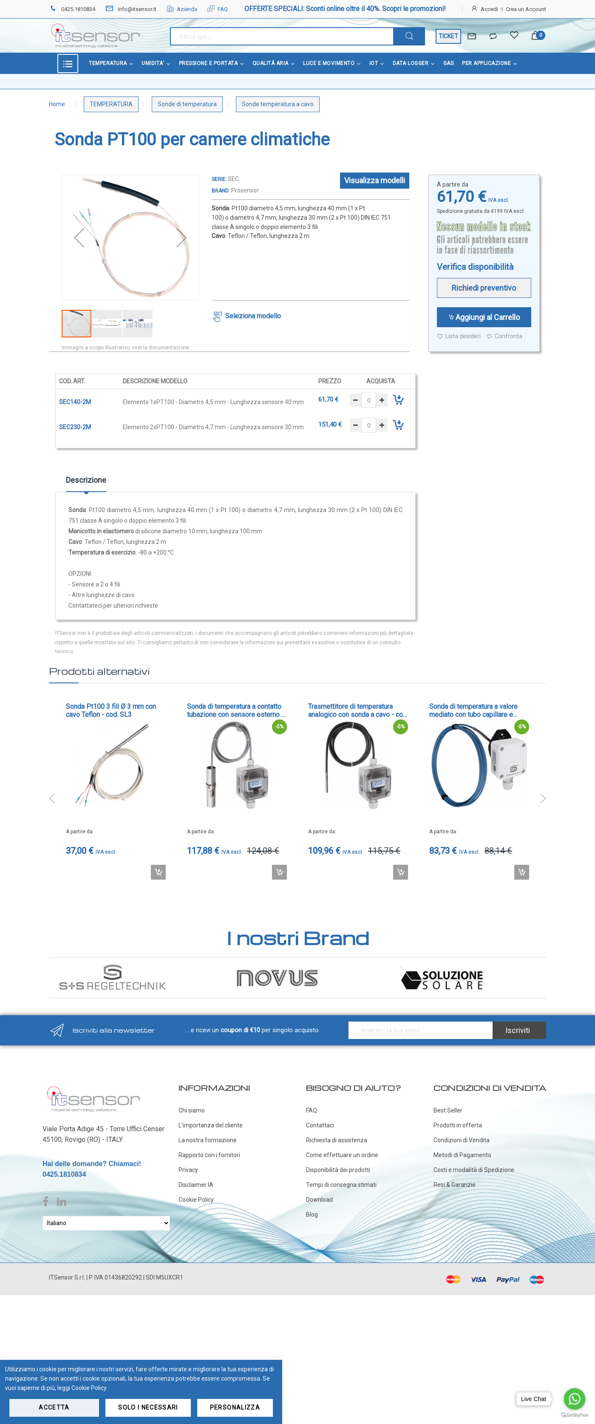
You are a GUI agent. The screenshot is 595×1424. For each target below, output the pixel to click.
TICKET (448, 36)
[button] (79, 237)
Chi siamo (191, 1110)
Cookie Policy (196, 1199)
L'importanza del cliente (210, 1125)
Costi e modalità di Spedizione (474, 1169)
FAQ (217, 9)
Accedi (489, 9)
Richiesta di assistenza (336, 1140)
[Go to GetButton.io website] (574, 1415)
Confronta (504, 336)
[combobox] (281, 36)
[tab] (86, 483)
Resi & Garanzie (455, 1184)
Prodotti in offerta (458, 1125)
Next (543, 798)
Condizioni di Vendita (462, 1140)
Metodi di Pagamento (462, 1155)
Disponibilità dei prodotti (338, 1169)
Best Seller (448, 1110)
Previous (52, 798)
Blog (312, 1214)
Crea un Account (526, 9)
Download (319, 1199)
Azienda (182, 9)
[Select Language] (106, 1223)
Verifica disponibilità (475, 267)
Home (57, 104)
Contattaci (320, 1125)
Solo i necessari (148, 1407)
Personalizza (235, 1407)
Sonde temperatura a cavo (278, 104)
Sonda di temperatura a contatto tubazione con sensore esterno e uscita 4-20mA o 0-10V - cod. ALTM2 (236, 710)
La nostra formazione (207, 1140)
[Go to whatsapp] (574, 1399)
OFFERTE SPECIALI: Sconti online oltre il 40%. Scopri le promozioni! (345, 9)
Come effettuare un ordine (342, 1155)
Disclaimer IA (195, 1184)
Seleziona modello (253, 316)
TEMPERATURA (111, 104)
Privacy (188, 1169)
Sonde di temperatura (187, 104)
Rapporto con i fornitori (209, 1155)
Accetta (54, 1407)
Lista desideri (459, 336)
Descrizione (86, 480)
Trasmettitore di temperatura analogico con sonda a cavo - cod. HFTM (358, 710)
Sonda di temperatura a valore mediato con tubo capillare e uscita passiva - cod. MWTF (473, 710)
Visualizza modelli (374, 180)
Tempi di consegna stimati (341, 1184)
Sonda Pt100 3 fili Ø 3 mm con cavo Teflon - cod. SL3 (111, 710)
